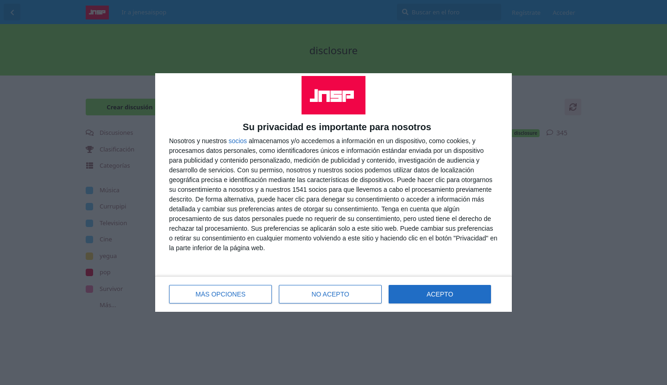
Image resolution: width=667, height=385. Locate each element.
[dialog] (333, 192)
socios (237, 141)
